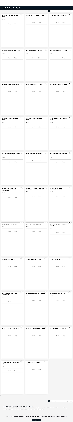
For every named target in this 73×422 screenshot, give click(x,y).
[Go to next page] (69, 11)
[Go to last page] (71, 11)
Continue (36, 420)
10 (67, 11)
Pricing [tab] (15, 24)
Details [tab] (9, 24)
